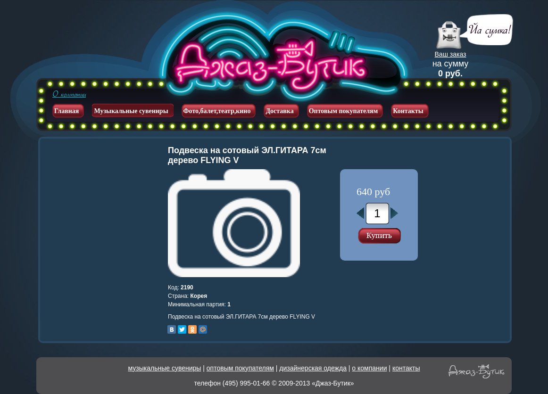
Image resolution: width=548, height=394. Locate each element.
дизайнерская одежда (313, 368)
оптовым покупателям (240, 368)
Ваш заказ (450, 54)
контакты (406, 368)
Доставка (279, 111)
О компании (69, 94)
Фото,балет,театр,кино (217, 111)
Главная (66, 111)
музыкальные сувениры (164, 368)
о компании (369, 368)
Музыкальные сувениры (131, 111)
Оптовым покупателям (343, 111)
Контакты (408, 111)
